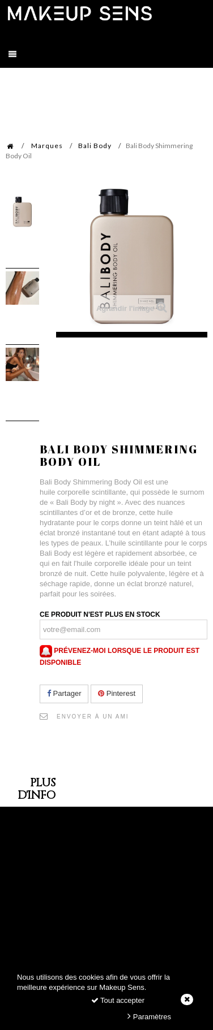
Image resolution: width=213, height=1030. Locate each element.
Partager (64, 693)
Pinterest (116, 693)
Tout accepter (117, 1000)
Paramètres (149, 1016)
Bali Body (95, 145)
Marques (47, 145)
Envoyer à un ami (93, 716)
